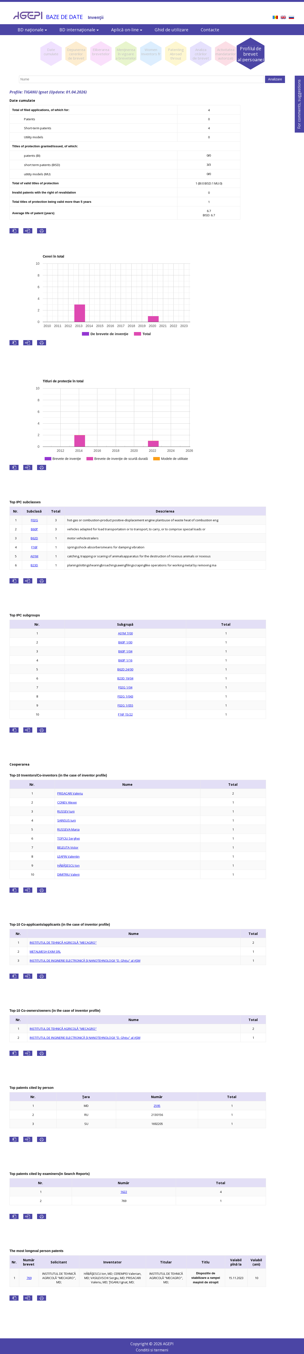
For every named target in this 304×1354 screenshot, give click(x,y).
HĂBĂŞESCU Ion (68, 865)
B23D (34, 565)
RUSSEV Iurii (66, 811)
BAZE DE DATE (64, 17)
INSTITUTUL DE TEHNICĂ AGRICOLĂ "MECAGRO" (63, 942)
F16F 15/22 (125, 714)
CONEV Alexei (67, 802)
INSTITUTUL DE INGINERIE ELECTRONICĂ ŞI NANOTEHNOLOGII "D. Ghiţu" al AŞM (85, 960)
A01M (34, 556)
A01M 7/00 (125, 633)
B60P (34, 529)
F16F (34, 547)
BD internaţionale (79, 29)
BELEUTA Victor (67, 847)
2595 (157, 1106)
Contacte (210, 29)
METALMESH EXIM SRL (45, 951)
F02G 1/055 (125, 705)
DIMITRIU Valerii (68, 874)
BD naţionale (32, 29)
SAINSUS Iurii (66, 820)
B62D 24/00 (125, 669)
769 (29, 1278)
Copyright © (141, 1343)
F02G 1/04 (125, 687)
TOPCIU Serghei (68, 838)
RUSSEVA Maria (68, 829)
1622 (123, 1192)
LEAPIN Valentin (68, 856)
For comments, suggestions (299, 104)
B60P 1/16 (125, 660)
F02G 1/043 (125, 696)
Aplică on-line (126, 29)
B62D (34, 538)
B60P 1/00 (125, 642)
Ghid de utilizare (171, 29)
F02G (34, 520)
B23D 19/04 (125, 678)
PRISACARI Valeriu (70, 793)
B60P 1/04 (125, 651)
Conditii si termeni (152, 1350)
